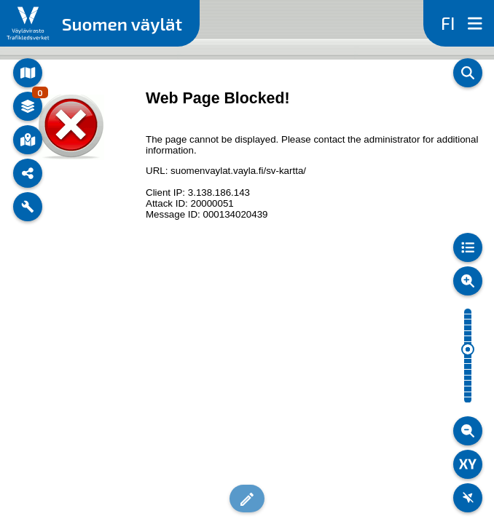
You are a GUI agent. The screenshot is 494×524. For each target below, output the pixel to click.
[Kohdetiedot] (27, 139)
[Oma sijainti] (467, 497)
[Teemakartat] (27, 72)
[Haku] (467, 72)
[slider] (467, 349)
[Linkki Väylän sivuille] (28, 23)
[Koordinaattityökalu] (467, 464)
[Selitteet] (467, 247)
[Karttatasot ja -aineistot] (27, 106)
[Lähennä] (467, 280)
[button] (247, 498)
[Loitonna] (467, 430)
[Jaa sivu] (27, 173)
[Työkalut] (27, 206)
